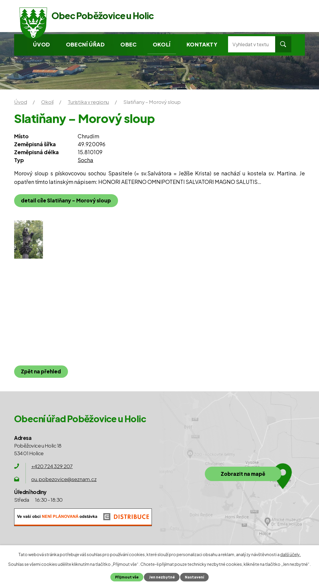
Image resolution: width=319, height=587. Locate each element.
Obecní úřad (85, 44)
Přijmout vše (126, 577)
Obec (128, 44)
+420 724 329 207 (52, 466)
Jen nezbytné (161, 577)
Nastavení (195, 577)
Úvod (41, 44)
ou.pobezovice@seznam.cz (64, 479)
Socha (85, 160)
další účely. (290, 554)
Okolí (162, 44)
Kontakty (202, 44)
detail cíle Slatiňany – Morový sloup (66, 200)
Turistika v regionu (88, 102)
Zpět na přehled (41, 371)
